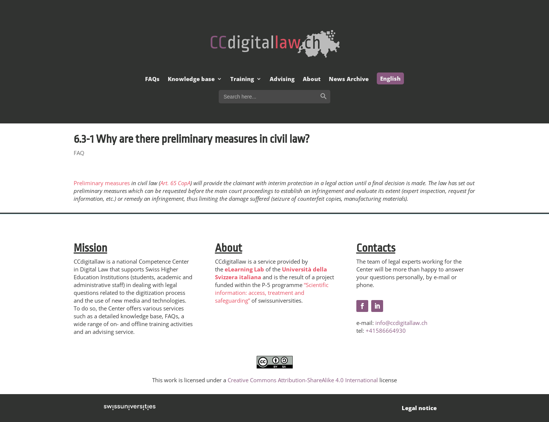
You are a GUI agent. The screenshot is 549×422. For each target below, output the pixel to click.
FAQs (152, 79)
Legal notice (419, 408)
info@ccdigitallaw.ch (401, 322)
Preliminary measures (102, 183)
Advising (282, 79)
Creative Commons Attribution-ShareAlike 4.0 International (303, 380)
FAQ (79, 153)
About (312, 79)
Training (242, 79)
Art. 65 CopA (175, 183)
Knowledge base (191, 79)
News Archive (349, 79)
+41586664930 (386, 330)
